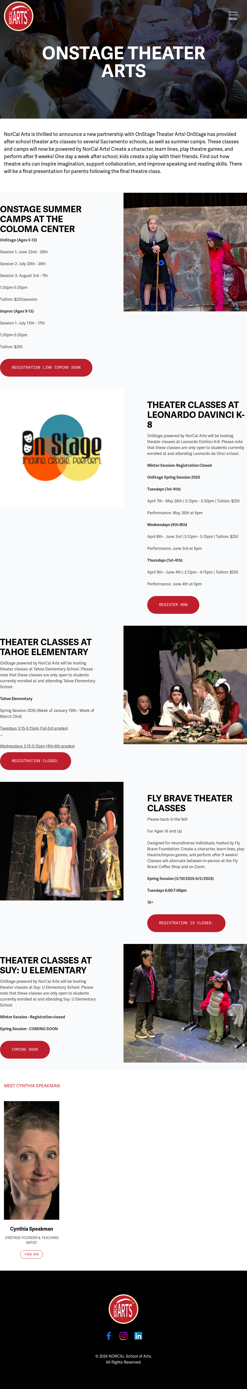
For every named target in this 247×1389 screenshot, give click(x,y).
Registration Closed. (35, 761)
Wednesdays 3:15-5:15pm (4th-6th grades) (37, 746)
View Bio (31, 1254)
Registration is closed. (186, 923)
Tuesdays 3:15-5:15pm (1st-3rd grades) (34, 728)
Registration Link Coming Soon (46, 367)
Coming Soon (25, 1049)
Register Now (173, 605)
